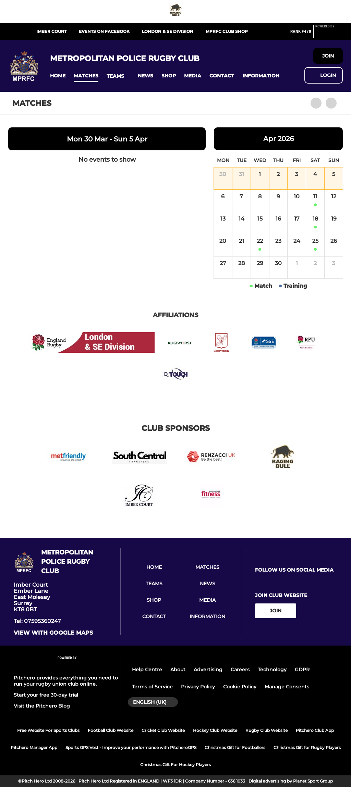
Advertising (208, 669)
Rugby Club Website (266, 730)
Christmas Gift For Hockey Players (175, 764)
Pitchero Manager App (34, 747)
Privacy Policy (198, 687)
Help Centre (147, 669)
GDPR (302, 669)
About (177, 669)
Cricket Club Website (163, 730)
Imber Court (51, 31)
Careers (240, 669)
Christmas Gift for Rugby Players (307, 747)
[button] (58, 76)
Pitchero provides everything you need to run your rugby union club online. (66, 681)
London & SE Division (167, 31)
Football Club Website (110, 730)
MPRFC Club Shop (227, 31)
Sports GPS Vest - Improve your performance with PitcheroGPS (130, 747)
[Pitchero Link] (329, 34)
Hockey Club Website (215, 730)
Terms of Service (152, 687)
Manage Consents (287, 687)
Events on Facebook (104, 31)
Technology (272, 669)
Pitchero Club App (315, 730)
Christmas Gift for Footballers (235, 747)
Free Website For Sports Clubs (48, 730)
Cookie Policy (239, 687)
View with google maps (53, 632)
